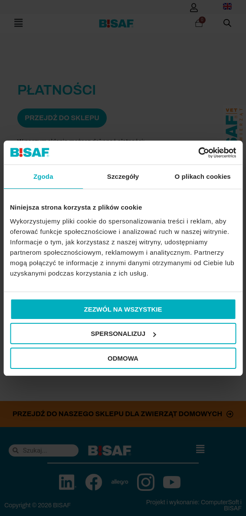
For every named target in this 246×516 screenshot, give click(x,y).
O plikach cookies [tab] (203, 176)
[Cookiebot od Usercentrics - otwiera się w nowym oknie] (198, 152)
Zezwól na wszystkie (123, 309)
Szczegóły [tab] (123, 176)
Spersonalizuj (123, 333)
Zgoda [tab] (43, 176)
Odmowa (123, 358)
